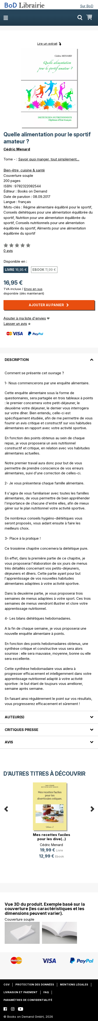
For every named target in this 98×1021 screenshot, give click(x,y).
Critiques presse (21, 729)
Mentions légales (74, 984)
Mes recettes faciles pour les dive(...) (51, 836)
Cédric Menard (17, 149)
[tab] (49, 357)
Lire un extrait (47, 43)
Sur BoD (86, 6)
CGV (7, 984)
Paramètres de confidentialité (28, 1000)
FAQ (46, 992)
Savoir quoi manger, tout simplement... (48, 159)
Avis (9, 742)
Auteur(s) (14, 717)
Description (17, 359)
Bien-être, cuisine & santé (24, 170)
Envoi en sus (33, 289)
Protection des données (34, 984)
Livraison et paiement (21, 992)
